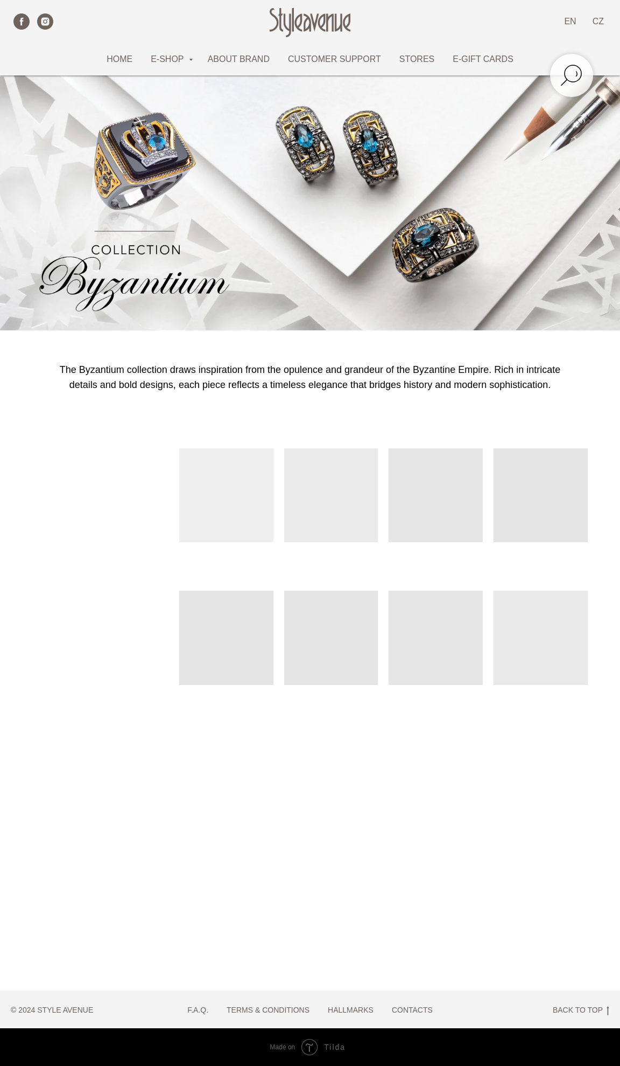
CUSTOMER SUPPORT (334, 59)
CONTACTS (412, 1010)
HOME (119, 59)
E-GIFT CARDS (483, 59)
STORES (417, 59)
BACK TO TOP (581, 1010)
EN (570, 21)
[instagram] (45, 21)
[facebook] (21, 21)
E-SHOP (168, 59)
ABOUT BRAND (239, 59)
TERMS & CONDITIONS (268, 1010)
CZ (598, 21)
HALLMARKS (351, 1010)
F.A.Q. (197, 1010)
